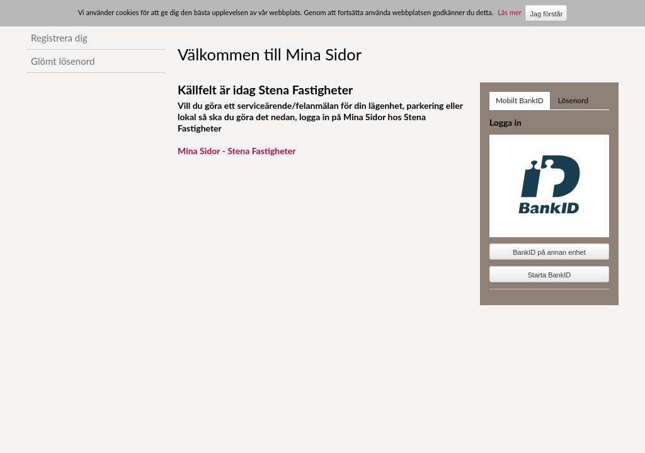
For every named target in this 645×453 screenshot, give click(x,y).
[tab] (519, 100)
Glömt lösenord (62, 61)
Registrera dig (59, 37)
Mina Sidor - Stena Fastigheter (236, 150)
